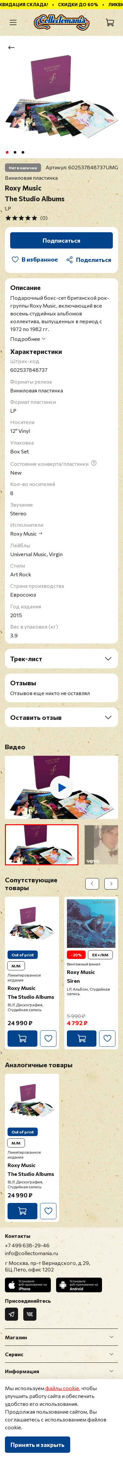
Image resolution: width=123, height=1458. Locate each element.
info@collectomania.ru (31, 1253)
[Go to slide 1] (7, 152)
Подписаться (61, 240)
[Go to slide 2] (15, 152)
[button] (41, 844)
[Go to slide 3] (23, 152)
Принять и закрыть (37, 1444)
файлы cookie (62, 1388)
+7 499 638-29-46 (27, 1245)
